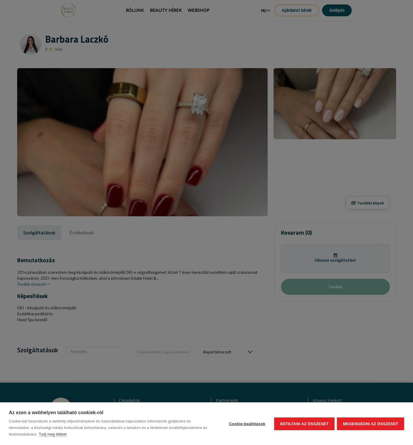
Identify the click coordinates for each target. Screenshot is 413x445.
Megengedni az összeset (370, 424)
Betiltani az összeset (304, 424)
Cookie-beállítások (247, 424)
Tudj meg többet (52, 434)
